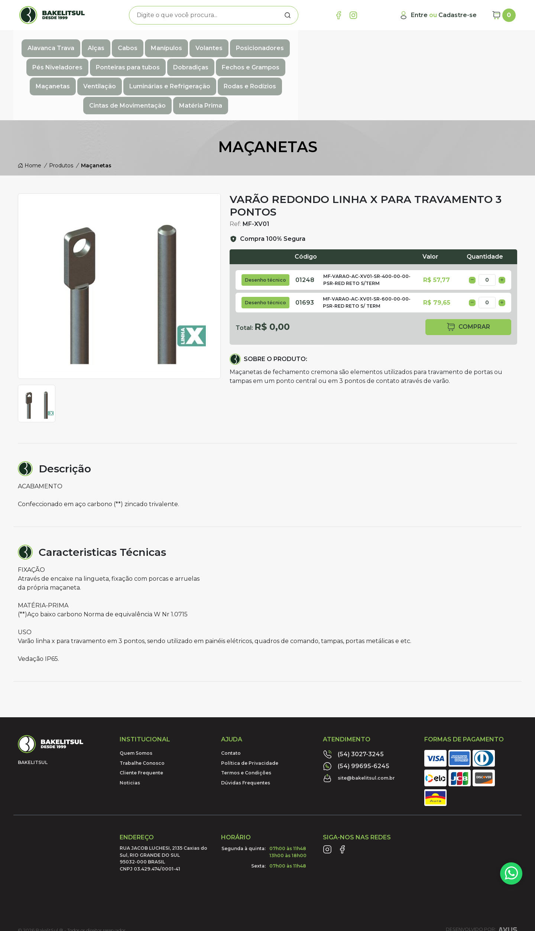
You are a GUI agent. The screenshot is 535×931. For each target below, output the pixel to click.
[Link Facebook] (338, 15)
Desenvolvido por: (481, 884)
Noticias (130, 735)
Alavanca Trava (68, 43)
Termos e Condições (246, 725)
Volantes (226, 43)
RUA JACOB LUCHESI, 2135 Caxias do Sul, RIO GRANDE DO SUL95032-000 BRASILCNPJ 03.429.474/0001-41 (163, 811)
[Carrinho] (504, 15)
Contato (231, 706)
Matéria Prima (474, 59)
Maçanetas (127, 59)
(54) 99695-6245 (356, 719)
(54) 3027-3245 (353, 707)
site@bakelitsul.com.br (359, 731)
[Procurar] (287, 15)
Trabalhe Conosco (142, 716)
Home (29, 118)
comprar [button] (468, 280)
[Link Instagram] (353, 15)
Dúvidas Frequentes (245, 735)
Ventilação (173, 59)
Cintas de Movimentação (401, 59)
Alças (113, 43)
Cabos (145, 43)
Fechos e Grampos (67, 59)
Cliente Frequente (141, 725)
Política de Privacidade (249, 716)
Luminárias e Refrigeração (243, 59)
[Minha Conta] (438, 15)
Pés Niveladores (339, 43)
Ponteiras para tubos (410, 43)
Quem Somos (136, 706)
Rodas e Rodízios (324, 59)
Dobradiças (472, 43)
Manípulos (183, 43)
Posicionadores (277, 43)
